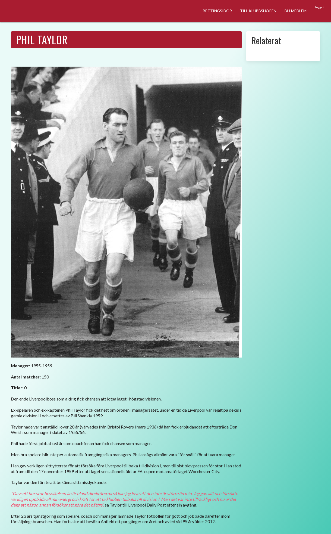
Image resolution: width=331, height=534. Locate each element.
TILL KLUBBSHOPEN (258, 10)
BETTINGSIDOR (217, 10)
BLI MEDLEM (296, 10)
